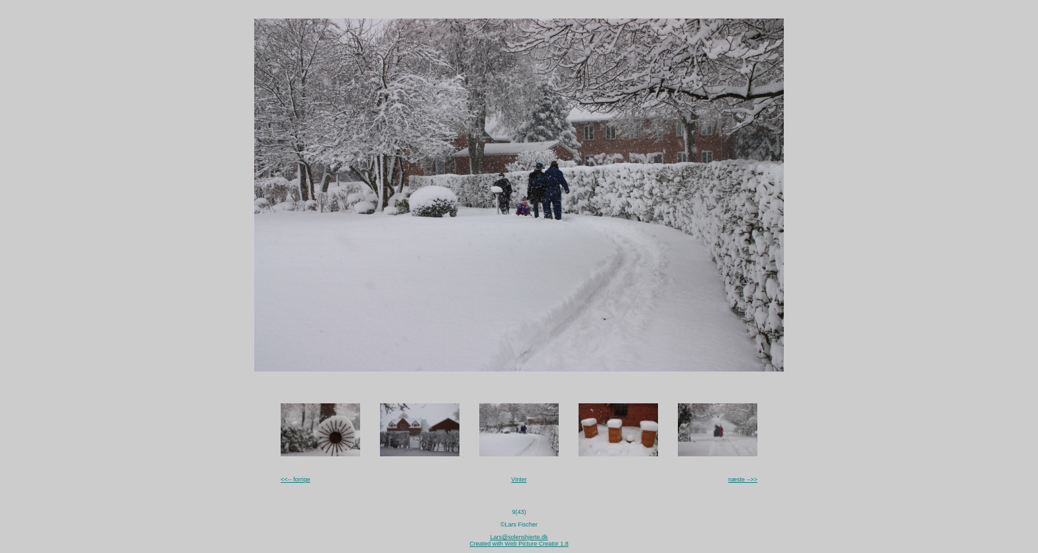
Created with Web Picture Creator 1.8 (518, 543)
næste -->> (742, 479)
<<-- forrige (295, 479)
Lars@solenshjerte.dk (518, 537)
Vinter (518, 479)
